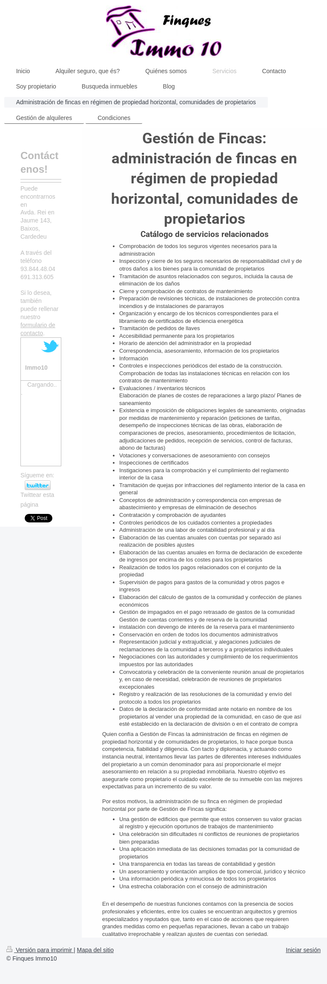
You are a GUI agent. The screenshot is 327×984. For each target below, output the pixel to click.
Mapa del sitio (95, 950)
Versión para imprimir (40, 950)
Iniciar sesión (303, 950)
